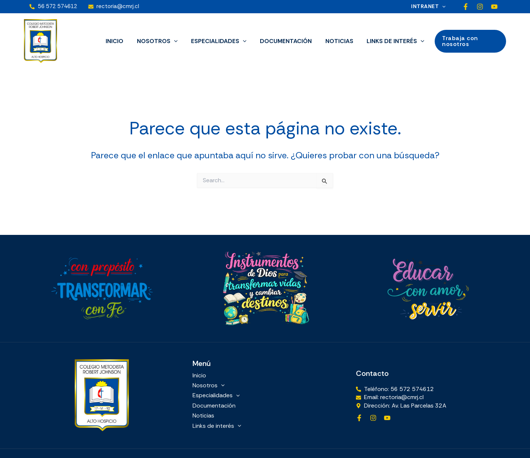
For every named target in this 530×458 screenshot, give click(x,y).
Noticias (337, 41)
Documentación (285, 41)
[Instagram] (480, 6)
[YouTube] (494, 6)
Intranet (430, 6)
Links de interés (391, 41)
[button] (443, 6)
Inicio (119, 41)
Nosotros (159, 41)
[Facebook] (465, 6)
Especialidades (219, 41)
